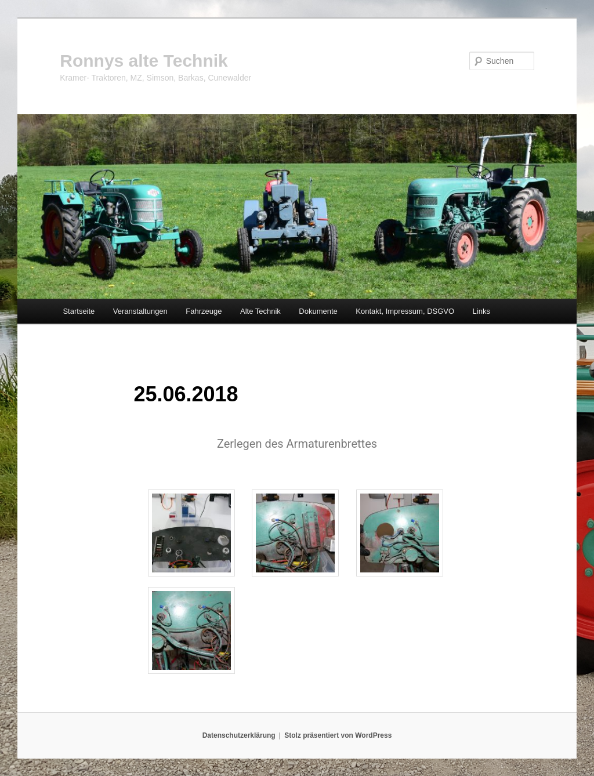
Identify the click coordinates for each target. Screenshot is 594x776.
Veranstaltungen (140, 311)
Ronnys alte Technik (144, 60)
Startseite (79, 311)
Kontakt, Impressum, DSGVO (405, 311)
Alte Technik (260, 311)
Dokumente (318, 311)
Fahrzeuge (204, 311)
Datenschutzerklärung (239, 735)
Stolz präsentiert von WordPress (338, 735)
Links (481, 311)
